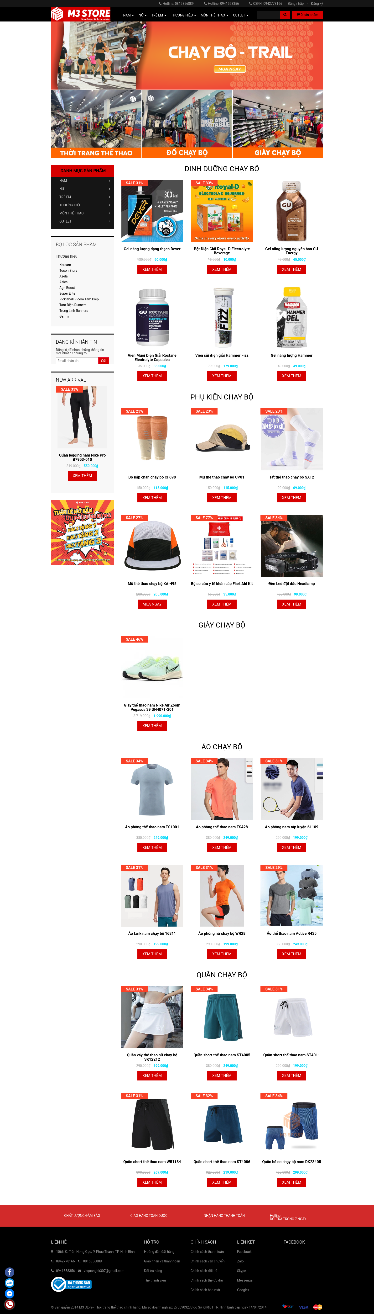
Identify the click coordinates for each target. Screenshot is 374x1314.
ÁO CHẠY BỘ (221, 747)
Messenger (245, 1280)
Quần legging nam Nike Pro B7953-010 (82, 457)
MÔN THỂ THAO (84, 213)
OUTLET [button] (240, 15)
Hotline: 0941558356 (221, 3)
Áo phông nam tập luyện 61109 (291, 827)
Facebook (244, 1252)
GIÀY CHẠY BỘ (221, 625)
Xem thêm (152, 269)
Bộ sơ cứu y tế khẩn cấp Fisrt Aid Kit (222, 583)
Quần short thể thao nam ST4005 (221, 1055)
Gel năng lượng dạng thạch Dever (152, 249)
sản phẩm (307, 15)
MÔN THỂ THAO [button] (214, 15)
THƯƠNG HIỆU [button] (183, 15)
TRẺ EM (84, 197)
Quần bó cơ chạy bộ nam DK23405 (291, 1162)
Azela (63, 276)
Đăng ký (317, 3)
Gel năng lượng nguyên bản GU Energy (291, 251)
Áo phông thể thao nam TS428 (222, 827)
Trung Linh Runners (73, 311)
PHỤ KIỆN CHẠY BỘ (221, 397)
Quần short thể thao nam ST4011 (291, 1055)
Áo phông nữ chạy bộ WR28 (221, 933)
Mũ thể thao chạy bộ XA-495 (152, 583)
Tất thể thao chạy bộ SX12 (291, 477)
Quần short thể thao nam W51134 (152, 1162)
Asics (63, 282)
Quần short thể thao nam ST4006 (221, 1162)
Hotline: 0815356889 (176, 3)
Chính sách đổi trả (204, 1271)
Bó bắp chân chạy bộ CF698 (152, 477)
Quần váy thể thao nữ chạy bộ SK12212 (152, 1057)
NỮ (84, 189)
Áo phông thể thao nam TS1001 (152, 827)
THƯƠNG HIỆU (84, 205)
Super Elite (67, 293)
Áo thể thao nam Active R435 (292, 933)
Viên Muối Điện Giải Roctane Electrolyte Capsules (152, 357)
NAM (84, 181)
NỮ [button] (142, 15)
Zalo (240, 1261)
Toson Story (68, 270)
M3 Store (86, 1307)
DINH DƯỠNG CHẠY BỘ (222, 169)
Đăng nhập (299, 3)
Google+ (243, 1290)
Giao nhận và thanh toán (162, 1261)
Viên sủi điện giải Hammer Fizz (222, 355)
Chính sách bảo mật (205, 1290)
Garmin (64, 316)
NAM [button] (128, 15)
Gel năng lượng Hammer (291, 355)
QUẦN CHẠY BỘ (222, 975)
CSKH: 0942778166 (265, 3)
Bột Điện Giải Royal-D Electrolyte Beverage (222, 251)
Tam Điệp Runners (73, 305)
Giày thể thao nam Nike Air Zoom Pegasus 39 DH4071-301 (152, 707)
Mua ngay (152, 604)
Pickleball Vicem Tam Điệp (79, 299)
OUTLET (84, 221)
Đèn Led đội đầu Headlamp (291, 583)
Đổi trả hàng (153, 1271)
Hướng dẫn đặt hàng (159, 1252)
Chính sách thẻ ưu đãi (207, 1280)
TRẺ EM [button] (158, 15)
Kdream (65, 265)
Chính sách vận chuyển (208, 1261)
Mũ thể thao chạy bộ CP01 (221, 477)
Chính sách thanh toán (207, 1252)
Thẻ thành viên (155, 1280)
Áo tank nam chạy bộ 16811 (152, 933)
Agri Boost (67, 288)
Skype (241, 1271)
